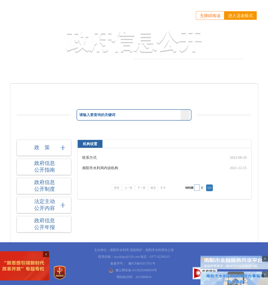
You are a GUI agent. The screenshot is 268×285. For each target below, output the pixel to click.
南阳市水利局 (55, 11)
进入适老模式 (240, 15)
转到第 (189, 187)
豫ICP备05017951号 (141, 263)
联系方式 (89, 157)
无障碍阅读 (210, 15)
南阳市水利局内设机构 (100, 168)
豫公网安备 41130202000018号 (136, 270)
